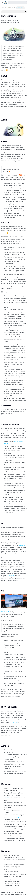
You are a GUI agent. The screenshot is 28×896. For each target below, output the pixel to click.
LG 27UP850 (10, 576)
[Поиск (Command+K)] (17, 2)
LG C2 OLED (5, 612)
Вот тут (6, 798)
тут (17, 722)
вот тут (12, 722)
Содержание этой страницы (11, 12)
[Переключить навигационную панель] (2, 2)
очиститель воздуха (14, 817)
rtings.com (21, 545)
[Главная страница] (3, 7)
